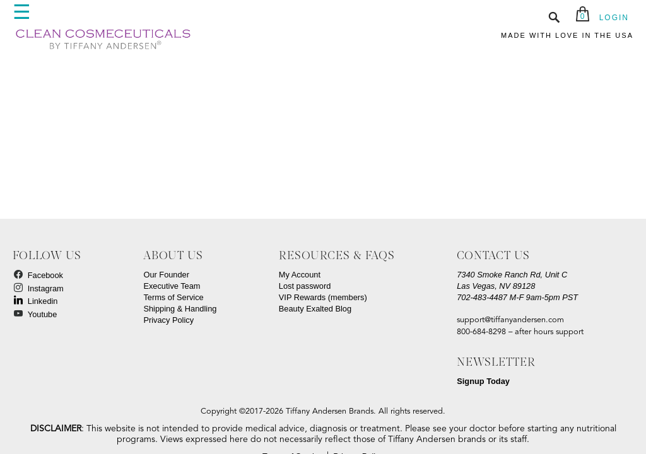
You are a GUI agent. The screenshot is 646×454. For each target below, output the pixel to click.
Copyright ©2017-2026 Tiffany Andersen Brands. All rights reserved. (323, 411)
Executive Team (171, 286)
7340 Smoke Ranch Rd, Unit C (512, 274)
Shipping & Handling (179, 308)
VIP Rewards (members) (323, 297)
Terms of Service (173, 297)
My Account (299, 274)
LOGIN (614, 17)
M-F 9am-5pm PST (518, 297)
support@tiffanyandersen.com (510, 320)
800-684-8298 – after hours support (520, 332)
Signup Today (483, 381)
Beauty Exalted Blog (315, 308)
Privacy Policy (168, 320)
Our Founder (166, 274)
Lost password (305, 286)
